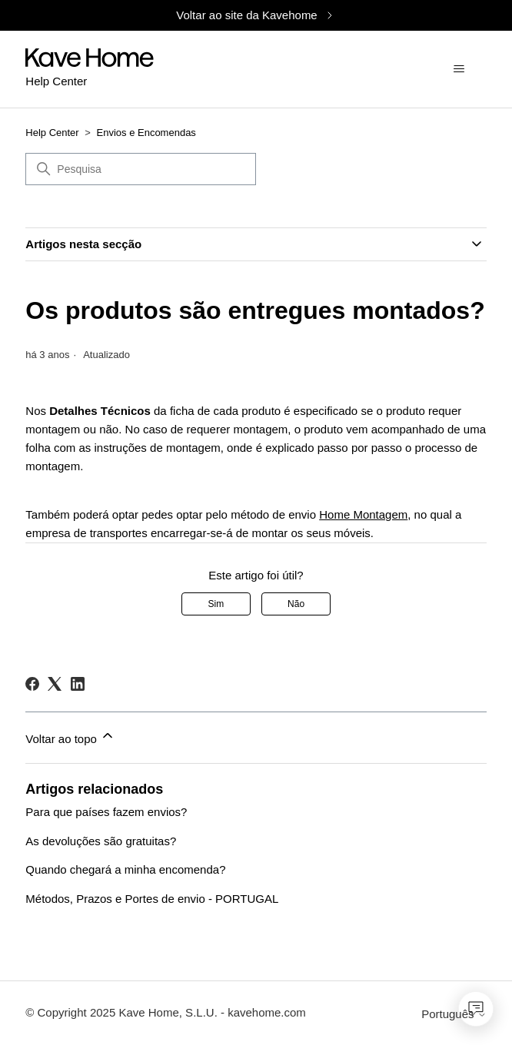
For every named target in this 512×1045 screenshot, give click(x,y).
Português (454, 1013)
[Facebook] (32, 684)
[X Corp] (55, 684)
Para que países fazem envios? (106, 811)
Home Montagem (363, 514)
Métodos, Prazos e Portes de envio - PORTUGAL (151, 898)
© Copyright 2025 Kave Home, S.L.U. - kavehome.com (165, 1012)
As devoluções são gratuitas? (100, 841)
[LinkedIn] (78, 684)
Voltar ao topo (70, 736)
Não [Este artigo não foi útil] (296, 604)
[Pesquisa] (140, 169)
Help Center (51, 132)
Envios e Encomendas (146, 132)
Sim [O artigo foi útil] (216, 604)
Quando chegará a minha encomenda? (125, 869)
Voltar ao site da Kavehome (255, 15)
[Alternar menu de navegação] (459, 69)
